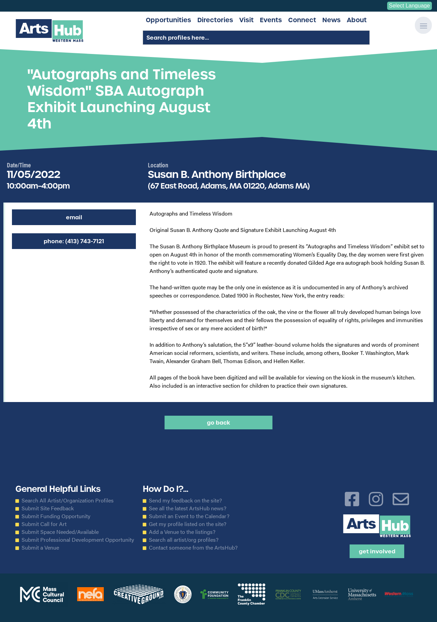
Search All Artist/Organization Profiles (68, 500)
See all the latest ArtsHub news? (187, 508)
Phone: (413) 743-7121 (74, 241)
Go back (218, 422)
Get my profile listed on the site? (187, 524)
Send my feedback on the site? (185, 500)
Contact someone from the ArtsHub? (193, 547)
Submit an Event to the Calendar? (189, 516)
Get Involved (377, 551)
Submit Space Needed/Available (60, 532)
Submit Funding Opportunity (56, 516)
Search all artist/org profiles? (183, 539)
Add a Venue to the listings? (182, 532)
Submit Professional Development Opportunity (78, 539)
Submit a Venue (40, 547)
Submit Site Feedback (48, 508)
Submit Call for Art (44, 524)
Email (74, 217)
